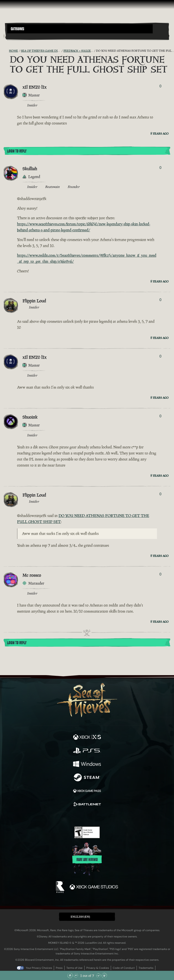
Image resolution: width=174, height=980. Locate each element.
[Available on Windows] (87, 764)
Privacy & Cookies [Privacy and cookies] (97, 968)
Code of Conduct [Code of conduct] (124, 968)
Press (59, 968)
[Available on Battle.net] (87, 805)
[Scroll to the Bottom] (104, 975)
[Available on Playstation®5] (87, 751)
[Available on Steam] (87, 778)
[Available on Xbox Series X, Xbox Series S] (87, 738)
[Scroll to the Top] (70, 975)
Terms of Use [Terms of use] (74, 968)
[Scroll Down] (98, 975)
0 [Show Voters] (160, 86)
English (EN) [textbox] (80, 917)
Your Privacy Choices (39, 968)
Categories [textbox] (17, 29)
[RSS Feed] (6, 51)
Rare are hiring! (87, 860)
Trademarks (146, 968)
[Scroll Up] (76, 975)
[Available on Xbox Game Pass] (87, 791)
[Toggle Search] (13, 36)
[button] (80, 28)
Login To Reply (16, 151)
